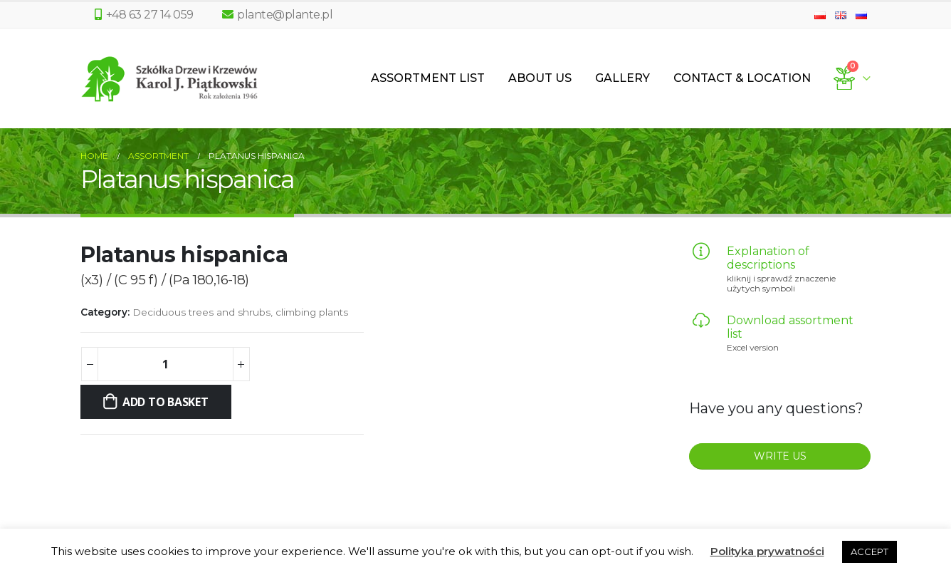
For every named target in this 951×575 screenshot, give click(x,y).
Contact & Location (742, 78)
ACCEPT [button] (869, 551)
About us (540, 78)
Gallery (622, 78)
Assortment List (428, 78)
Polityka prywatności (767, 551)
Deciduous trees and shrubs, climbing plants (240, 312)
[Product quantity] (165, 364)
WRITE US (780, 456)
